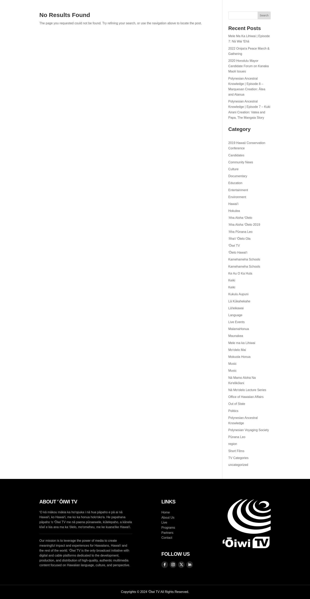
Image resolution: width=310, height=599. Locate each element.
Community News (240, 162)
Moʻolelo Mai (237, 350)
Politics (233, 411)
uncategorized (238, 464)
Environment (237, 197)
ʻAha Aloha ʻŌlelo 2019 (244, 224)
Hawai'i (233, 204)
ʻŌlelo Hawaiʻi (237, 252)
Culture (233, 169)
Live (153, 9)
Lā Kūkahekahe (239, 301)
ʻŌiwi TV (234, 245)
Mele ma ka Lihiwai (241, 343)
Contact (200, 9)
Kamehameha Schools (244, 259)
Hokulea (234, 211)
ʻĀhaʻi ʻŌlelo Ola (239, 238)
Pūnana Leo (236, 437)
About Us (103, 9)
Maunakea (235, 336)
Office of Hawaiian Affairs (246, 397)
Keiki (231, 280)
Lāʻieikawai (236, 308)
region (232, 444)
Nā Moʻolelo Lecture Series (247, 390)
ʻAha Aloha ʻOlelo (240, 217)
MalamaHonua (238, 329)
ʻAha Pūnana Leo (240, 231)
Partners (173, 9)
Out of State (236, 403)
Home (81, 9)
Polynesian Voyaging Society (248, 430)
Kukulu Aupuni (238, 294)
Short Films (236, 451)
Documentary (237, 176)
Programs (128, 9)
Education (235, 183)
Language (235, 315)
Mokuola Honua (239, 356)
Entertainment (238, 190)
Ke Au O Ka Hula (240, 273)
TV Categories (238, 458)
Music (232, 363)
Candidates (236, 155)
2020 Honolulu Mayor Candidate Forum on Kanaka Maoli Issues (248, 66)
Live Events (236, 322)
